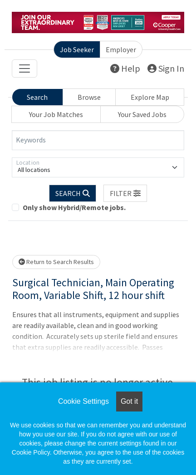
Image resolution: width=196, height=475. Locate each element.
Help (125, 68)
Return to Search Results (56, 262)
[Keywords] (98, 140)
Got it (129, 401)
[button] (125, 193)
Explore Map (150, 97)
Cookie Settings (83, 401)
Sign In (165, 68)
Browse (89, 97)
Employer (121, 49)
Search (37, 97)
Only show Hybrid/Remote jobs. (74, 207)
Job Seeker (77, 49)
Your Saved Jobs (142, 114)
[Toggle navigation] (24, 68)
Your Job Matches (56, 114)
